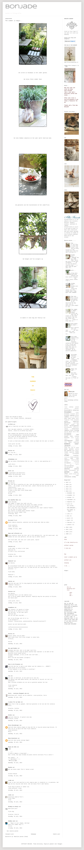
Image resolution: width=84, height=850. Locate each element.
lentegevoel (68, 440)
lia (9, 676)
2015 (67, 486)
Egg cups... (74, 296)
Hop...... (74, 243)
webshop (67, 469)
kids (71, 436)
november (70, 495)
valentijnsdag (75, 460)
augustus (70, 501)
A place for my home (14, 702)
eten (65, 418)
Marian (10, 450)
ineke (9, 795)
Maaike (10, 767)
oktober (69, 497)
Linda (9, 780)
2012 (67, 527)
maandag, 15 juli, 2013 (15, 643)
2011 (67, 529)
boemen (77, 412)
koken (72, 437)
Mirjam (10, 481)
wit (78, 470)
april (69, 518)
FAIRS (69, 418)
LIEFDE (77, 440)
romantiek (71, 452)
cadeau (66, 417)
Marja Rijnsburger (13, 725)
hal (78, 424)
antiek (77, 407)
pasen (65, 449)
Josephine (11, 607)
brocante (66, 414)
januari (69, 524)
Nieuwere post (10, 834)
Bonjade (21, 6)
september (70, 499)
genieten (21, 418)
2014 (67, 489)
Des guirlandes (12, 648)
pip (65, 450)
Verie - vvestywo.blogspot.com (17, 693)
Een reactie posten (12, 831)
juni (68, 513)
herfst (66, 426)
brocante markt (74, 413)
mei (68, 516)
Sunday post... (73, 284)
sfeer (66, 455)
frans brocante (74, 419)
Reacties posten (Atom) (21, 836)
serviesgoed (76, 453)
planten (69, 450)
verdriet (66, 461)
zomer (77, 475)
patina (77, 449)
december (70, 493)
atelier (77, 408)
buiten (77, 415)
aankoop (71, 407)
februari (70, 522)
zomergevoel (28, 418)
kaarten (66, 431)
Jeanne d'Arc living (71, 430)
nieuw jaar (67, 447)
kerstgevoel (67, 433)
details (77, 416)
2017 (67, 482)
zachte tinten (72, 473)
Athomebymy (11, 459)
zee (78, 473)
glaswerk (66, 424)
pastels (71, 449)
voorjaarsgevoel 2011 (71, 467)
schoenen (66, 453)
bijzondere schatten (71, 410)
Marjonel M (11, 520)
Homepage (33, 834)
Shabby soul (11, 821)
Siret (9, 470)
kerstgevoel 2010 (71, 434)
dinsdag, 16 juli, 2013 (15, 775)
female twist (75, 418)
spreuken (76, 457)
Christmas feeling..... (75, 355)
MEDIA (70, 442)
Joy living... (71, 505)
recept (66, 452)
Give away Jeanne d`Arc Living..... (75, 338)
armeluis (66, 408)
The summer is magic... (74, 310)
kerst (70, 431)
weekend (76, 468)
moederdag (76, 442)
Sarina (10, 633)
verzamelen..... (69, 463)
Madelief (10, 561)
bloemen (16, 418)
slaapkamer (76, 455)
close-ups (72, 416)
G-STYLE (10, 424)
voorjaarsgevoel (69, 465)
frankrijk (66, 419)
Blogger (60, 844)
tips (71, 458)
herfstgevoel (74, 426)
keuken (66, 436)
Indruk (10, 581)
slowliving (66, 457)
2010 (67, 531)
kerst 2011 (76, 431)
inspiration (75, 428)
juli (68, 504)
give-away (76, 422)
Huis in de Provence (14, 664)
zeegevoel (66, 475)
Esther (10, 715)
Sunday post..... (74, 255)
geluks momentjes (71, 421)
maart (69, 520)
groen (73, 424)
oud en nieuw (75, 447)
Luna (65, 442)
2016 (67, 484)
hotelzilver (76, 427)
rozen (77, 452)
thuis (65, 458)
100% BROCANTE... (72, 507)
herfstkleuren (68, 427)
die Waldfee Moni (13, 500)
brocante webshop (69, 415)
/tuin (11, 418)
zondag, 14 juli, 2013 (14, 446)
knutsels (66, 437)
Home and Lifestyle (14, 533)
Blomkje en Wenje (13, 806)
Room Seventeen (12, 738)
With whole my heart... (74, 324)
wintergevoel (72, 470)
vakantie (66, 460)
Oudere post (56, 834)
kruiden (77, 437)
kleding (77, 436)
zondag (74, 476)
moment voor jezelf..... (71, 445)
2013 (67, 491)
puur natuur (75, 450)
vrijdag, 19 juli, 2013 (15, 828)
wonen (66, 472)
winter (66, 470)
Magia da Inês (12, 747)
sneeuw (71, 457)
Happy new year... (74, 369)
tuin (77, 458)
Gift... (73, 270)
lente (77, 439)
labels (65, 439)
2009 (67, 534)
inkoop (66, 428)
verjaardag (76, 461)
